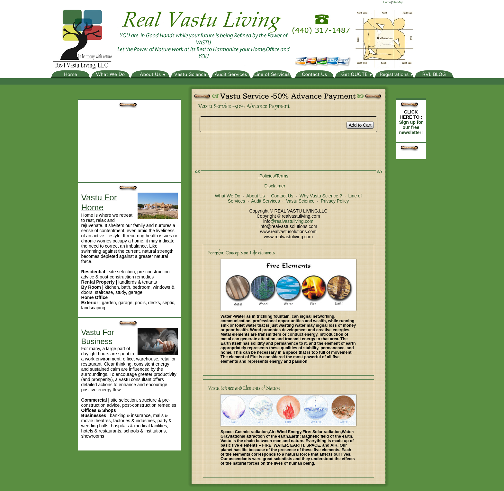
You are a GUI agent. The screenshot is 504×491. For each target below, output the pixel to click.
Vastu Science (300, 201)
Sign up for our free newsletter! (411, 127)
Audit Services (265, 201)
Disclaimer (274, 185)
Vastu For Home (99, 202)
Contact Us (282, 195)
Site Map (397, 2)
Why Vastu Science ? (321, 195)
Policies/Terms (273, 175)
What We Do (227, 195)
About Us (255, 195)
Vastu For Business (97, 337)
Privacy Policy (335, 201)
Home (387, 2)
